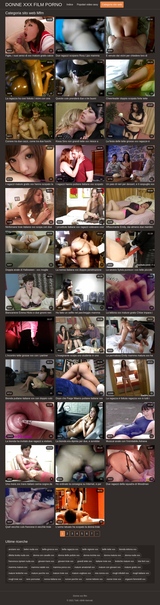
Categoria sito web (112, 4)
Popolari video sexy (87, 4)
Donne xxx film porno (33, 4)
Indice (70, 4)
